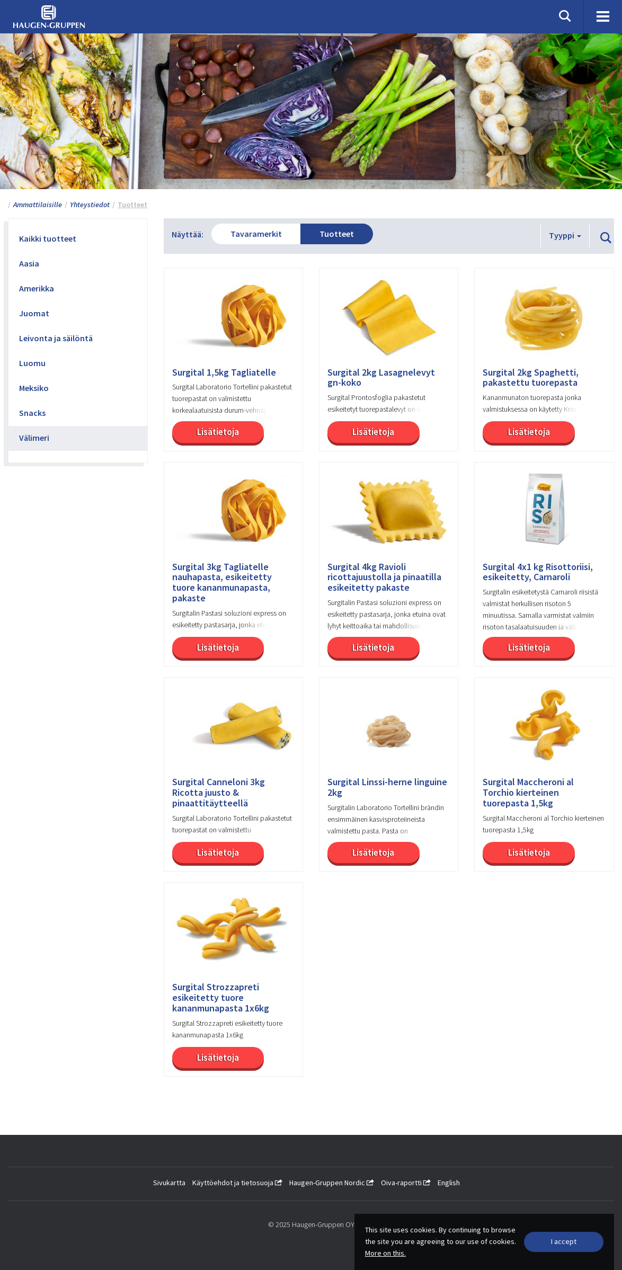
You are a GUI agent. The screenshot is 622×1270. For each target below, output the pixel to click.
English (449, 1182)
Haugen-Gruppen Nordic (331, 1182)
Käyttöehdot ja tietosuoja (237, 1182)
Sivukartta (169, 1182)
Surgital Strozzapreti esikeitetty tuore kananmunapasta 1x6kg (220, 997)
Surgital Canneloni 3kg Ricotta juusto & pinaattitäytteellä (218, 792)
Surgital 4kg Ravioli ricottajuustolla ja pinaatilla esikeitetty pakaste (384, 577)
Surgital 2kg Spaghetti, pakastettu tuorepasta (531, 377)
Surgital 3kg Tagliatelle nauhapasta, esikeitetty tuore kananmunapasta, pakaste (222, 582)
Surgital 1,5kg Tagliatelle (224, 372)
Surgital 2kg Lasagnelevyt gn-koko (381, 377)
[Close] (563, 1242)
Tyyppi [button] (565, 235)
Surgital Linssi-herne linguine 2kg (387, 787)
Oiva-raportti (406, 1182)
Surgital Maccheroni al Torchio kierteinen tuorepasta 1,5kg (528, 792)
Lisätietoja (218, 432)
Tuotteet (336, 233)
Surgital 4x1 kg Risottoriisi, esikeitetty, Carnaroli (538, 572)
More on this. (385, 1253)
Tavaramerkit (256, 233)
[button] (606, 238)
